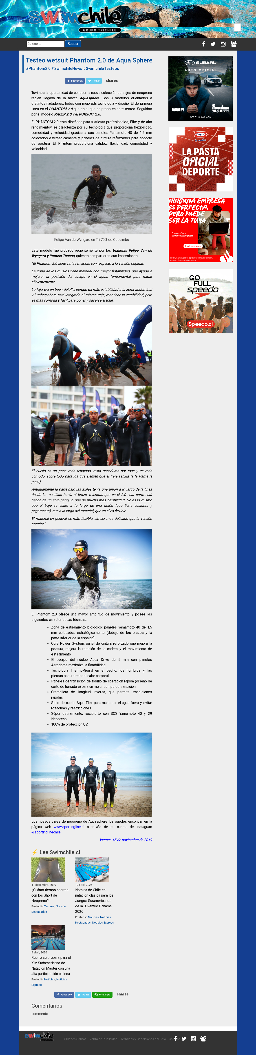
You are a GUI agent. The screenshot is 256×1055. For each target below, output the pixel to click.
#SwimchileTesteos (101, 68)
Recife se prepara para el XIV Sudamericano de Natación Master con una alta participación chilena (51, 965)
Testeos (49, 906)
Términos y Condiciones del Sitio (143, 1039)
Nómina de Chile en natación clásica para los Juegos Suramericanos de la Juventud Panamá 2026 (94, 901)
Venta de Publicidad (103, 1039)
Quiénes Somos (75, 1039)
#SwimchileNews (66, 68)
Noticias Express (103, 922)
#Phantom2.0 (38, 68)
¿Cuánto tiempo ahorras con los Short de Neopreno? (49, 895)
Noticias (93, 917)
